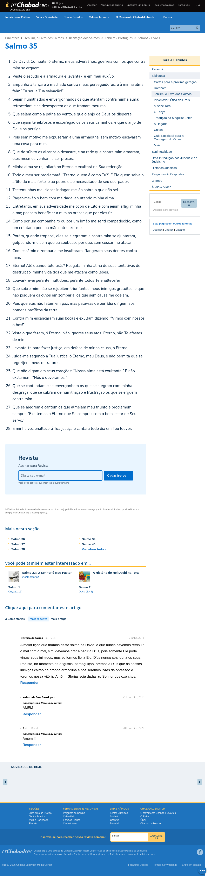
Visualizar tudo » (94, 549)
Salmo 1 (14, 587)
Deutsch (158, 229)
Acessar (92, 5)
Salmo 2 (85, 587)
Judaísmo (121, 854)
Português (184, 5)
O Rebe (144, 816)
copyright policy (39, 512)
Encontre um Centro (138, 5)
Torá (112, 854)
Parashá (114, 823)
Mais (157, 145)
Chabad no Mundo (150, 823)
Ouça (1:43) (86, 591)
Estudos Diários (71, 820)
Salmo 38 (18, 549)
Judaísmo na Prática (17, 17)
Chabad (68, 850)
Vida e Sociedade (47, 17)
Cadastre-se (69, 823)
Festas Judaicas (119, 813)
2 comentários (30, 576)
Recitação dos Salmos (84, 38)
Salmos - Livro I (149, 38)
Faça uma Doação (164, 5)
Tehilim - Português (119, 38)
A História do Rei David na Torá (116, 572)
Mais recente (38, 619)
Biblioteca (12, 38)
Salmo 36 (18, 539)
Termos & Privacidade (165, 864)
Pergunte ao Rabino (111, 5)
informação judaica (137, 854)
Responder (29, 683)
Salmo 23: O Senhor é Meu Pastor (47, 572)
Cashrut (114, 820)
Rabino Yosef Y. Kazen (85, 854)
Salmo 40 (88, 544)
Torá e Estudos (73, 17)
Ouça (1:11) (15, 591)
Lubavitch (77, 850)
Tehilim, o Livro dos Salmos (44, 38)
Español (180, 229)
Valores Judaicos (99, 17)
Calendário (69, 816)
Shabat (114, 816)
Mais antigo (58, 619)
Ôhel (143, 820)
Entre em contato (191, 864)
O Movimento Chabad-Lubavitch (136, 17)
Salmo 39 (88, 539)
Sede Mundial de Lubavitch (133, 850)
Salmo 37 (18, 544)
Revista (167, 17)
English (169, 229)
